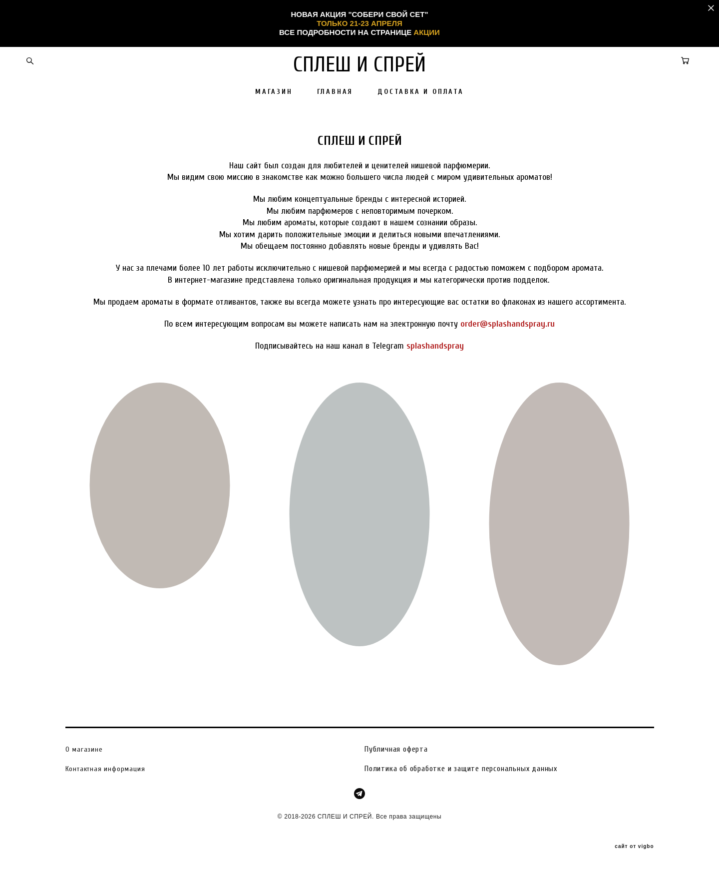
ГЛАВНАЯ (335, 92)
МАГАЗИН (274, 92)
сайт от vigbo (634, 846)
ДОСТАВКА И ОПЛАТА (420, 92)
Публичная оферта (396, 749)
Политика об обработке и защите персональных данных (460, 768)
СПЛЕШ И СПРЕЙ (359, 64)
